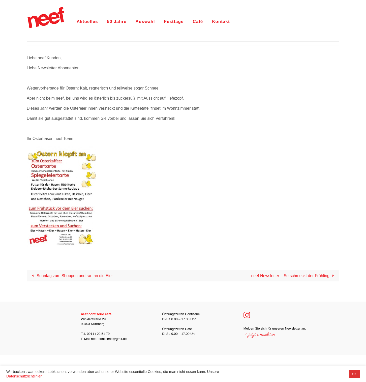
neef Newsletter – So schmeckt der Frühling (293, 276)
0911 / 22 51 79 (98, 334)
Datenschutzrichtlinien (24, 376)
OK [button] (354, 374)
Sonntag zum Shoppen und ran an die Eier (71, 276)
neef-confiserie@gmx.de (109, 339)
